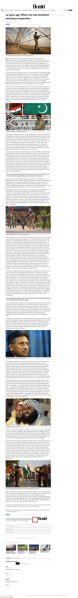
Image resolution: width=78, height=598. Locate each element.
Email (35, 24)
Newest (21, 563)
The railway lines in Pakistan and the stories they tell (33, 552)
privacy (32, 595)
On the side (43, 10)
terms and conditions (39, 595)
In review (35, 10)
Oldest (17, 563)
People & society (27, 10)
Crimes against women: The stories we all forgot (22, 552)
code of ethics (48, 595)
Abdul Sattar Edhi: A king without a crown (44, 552)
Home (5, 10)
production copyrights (57, 595)
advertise (28, 595)
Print (39, 24)
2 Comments (28, 24)
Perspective (17, 10)
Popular (26, 563)
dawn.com (65, 595)
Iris (48, 10)
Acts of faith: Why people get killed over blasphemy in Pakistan (11, 552)
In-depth (10, 10)
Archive (52, 10)
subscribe (25, 506)
